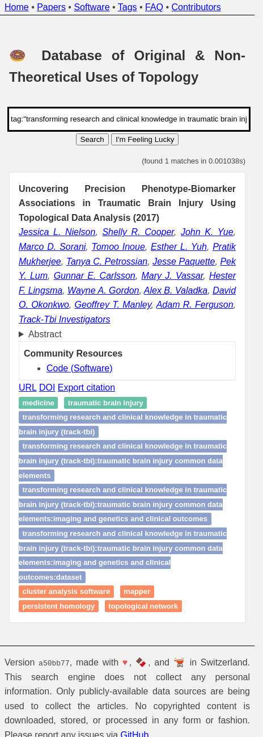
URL (27, 387)
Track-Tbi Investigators (65, 319)
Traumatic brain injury (105, 403)
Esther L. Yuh (179, 247)
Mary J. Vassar (172, 275)
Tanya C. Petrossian (107, 261)
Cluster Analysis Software (67, 592)
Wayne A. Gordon (103, 290)
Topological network (143, 606)
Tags (127, 7)
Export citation (86, 387)
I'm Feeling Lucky (145, 139)
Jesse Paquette (183, 261)
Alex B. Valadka (175, 290)
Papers (51, 7)
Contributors (196, 7)
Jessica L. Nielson (57, 232)
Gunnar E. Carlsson (94, 275)
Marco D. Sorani (52, 247)
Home (17, 7)
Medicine (38, 403)
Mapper (137, 592)
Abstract (45, 334)
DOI (47, 387)
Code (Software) (79, 368)
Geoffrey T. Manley (113, 304)
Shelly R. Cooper (137, 232)
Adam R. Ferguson (195, 304)
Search (92, 139)
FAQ (154, 7)
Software (91, 7)
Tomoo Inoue (118, 247)
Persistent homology (59, 606)
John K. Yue (207, 232)
